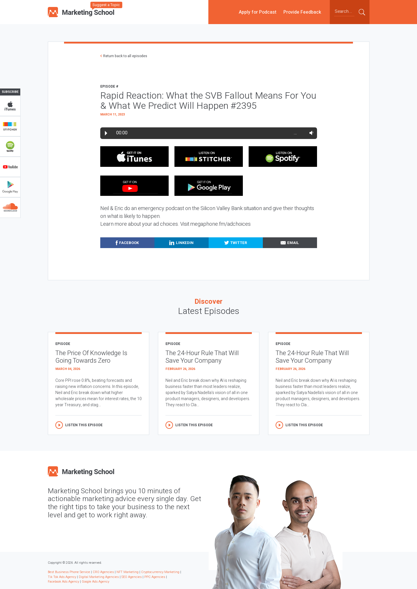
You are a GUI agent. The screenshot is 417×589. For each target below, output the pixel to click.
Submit (362, 12)
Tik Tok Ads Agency (62, 576)
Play (106, 133)
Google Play (10, 187)
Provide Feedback (302, 11)
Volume (310, 133)
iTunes (10, 106)
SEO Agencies (131, 576)
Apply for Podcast (257, 11)
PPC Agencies (154, 576)
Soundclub (10, 207)
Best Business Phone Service (69, 572)
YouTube (10, 167)
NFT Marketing (127, 572)
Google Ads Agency (95, 581)
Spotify (10, 146)
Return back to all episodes (125, 56)
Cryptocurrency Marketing (160, 572)
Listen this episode (84, 425)
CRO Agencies (103, 572)
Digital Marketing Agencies (99, 576)
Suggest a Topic (106, 5)
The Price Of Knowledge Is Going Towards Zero (91, 357)
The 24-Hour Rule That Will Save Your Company (202, 357)
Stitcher (10, 126)
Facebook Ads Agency (63, 581)
